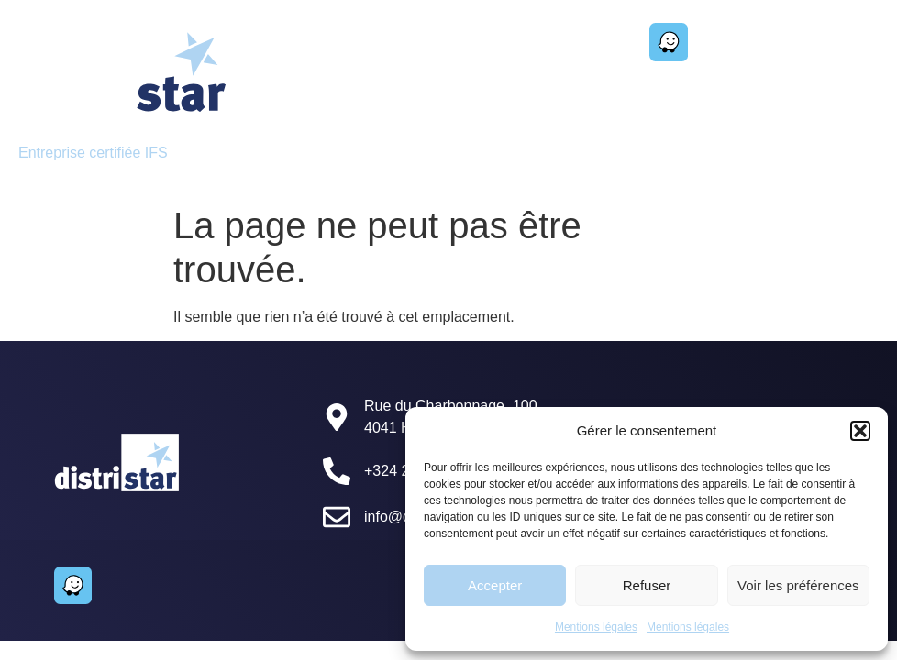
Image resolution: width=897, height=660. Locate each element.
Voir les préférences (798, 585)
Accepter (495, 585)
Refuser (647, 585)
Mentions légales (596, 627)
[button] (860, 431)
